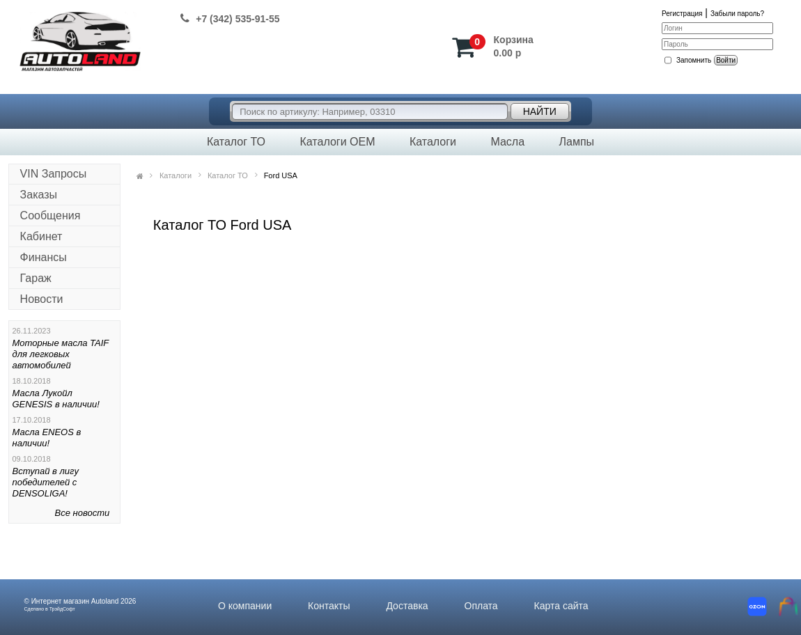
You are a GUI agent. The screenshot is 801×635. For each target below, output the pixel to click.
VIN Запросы (53, 174)
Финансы (43, 257)
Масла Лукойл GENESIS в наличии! (56, 398)
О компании (245, 605)
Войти (726, 60)
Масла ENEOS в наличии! (47, 437)
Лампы (576, 142)
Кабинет (41, 236)
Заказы (38, 195)
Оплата (481, 605)
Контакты (329, 605)
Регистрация (682, 13)
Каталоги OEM (337, 142)
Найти (540, 111)
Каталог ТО (236, 142)
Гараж (36, 278)
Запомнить (693, 60)
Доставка (407, 605)
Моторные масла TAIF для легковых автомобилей (61, 354)
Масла (507, 142)
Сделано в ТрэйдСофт (49, 608)
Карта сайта (561, 605)
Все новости (82, 513)
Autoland (104, 601)
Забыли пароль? (737, 13)
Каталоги (433, 142)
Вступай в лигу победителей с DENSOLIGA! (46, 482)
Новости (41, 299)
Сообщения (50, 215)
